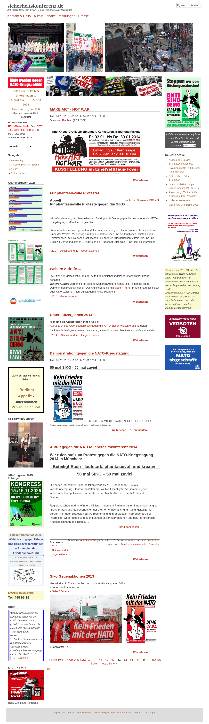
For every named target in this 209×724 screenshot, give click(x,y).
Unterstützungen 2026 (26, 109)
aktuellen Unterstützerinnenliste (142, 540)
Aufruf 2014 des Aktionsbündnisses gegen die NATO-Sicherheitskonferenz (93, 325)
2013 (69, 647)
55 (144, 659)
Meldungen (67, 16)
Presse (83, 16)
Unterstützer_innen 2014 (71, 315)
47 (94, 659)
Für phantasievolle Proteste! (74, 193)
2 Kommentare (139, 430)
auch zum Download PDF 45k (142, 200)
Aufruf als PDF (88, 540)
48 (100, 659)
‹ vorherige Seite (76, 659)
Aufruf (38, 16)
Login (137, 712)
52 (125, 659)
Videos (71, 712)
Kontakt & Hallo (19, 16)
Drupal (151, 712)
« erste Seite (56, 659)
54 (138, 659)
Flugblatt (67, 120)
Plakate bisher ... (19, 173)
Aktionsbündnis (69, 250)
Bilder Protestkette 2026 (181, 200)
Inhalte (51, 16)
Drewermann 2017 (175, 293)
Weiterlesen (140, 180)
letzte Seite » (109, 663)
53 (131, 659)
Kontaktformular (85, 712)
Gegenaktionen (90, 250)
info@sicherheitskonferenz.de (116, 712)
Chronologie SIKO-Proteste (25, 164)
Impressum (59, 712)
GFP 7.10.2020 (20, 658)
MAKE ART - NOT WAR (69, 109)
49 (106, 659)
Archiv (14, 169)
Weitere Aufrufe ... (65, 269)
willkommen (111, 330)
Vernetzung (17, 160)
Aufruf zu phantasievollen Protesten (140, 544)
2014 (54, 250)
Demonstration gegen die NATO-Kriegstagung (89, 353)
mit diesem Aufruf (120, 287)
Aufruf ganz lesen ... (130, 526)
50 (113, 659)
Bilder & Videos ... (61, 591)
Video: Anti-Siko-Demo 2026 (183, 205)
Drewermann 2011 (175, 270)
